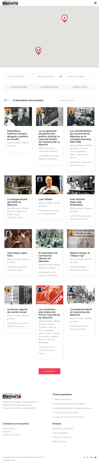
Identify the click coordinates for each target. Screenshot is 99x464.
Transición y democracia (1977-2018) (69, 417)
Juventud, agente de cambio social (17, 310)
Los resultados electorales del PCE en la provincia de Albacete (49, 313)
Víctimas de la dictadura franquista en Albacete (73, 408)
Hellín (50, 327)
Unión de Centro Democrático (66, 412)
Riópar (49, 333)
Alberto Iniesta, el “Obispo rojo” (80, 254)
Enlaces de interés (60, 441)
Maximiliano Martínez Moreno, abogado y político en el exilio (17, 135)
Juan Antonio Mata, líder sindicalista (77, 202)
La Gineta (52, 268)
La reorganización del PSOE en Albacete (17, 202)
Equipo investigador (60, 433)
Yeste (20, 217)
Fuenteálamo (81, 151)
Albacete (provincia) (46, 148)
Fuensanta (42, 327)
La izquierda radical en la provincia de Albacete (81, 312)
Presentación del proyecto (63, 428)
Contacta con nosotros (12, 435)
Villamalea (51, 339)
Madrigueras (49, 330)
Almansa (20, 211)
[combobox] (80, 76)
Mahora (41, 333)
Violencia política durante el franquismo (70, 404)
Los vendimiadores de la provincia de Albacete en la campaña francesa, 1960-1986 (81, 136)
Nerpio (73, 154)
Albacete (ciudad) (14, 142)
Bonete (51, 324)
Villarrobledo (43, 342)
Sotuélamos (12, 217)
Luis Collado (45, 199)
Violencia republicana (63, 399)
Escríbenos (7, 431)
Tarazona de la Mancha (47, 151)
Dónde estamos (9, 428)
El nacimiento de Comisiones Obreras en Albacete (48, 257)
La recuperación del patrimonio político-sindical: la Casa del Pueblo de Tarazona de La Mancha (49, 138)
